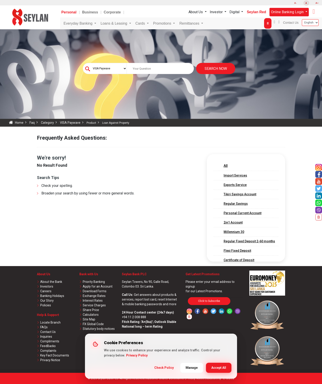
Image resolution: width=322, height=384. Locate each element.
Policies (45, 305)
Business (90, 12)
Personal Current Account (242, 213)
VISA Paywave (70, 122)
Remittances (189, 23)
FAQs (44, 327)
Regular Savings (236, 203)
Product (91, 122)
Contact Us (291, 22)
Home (19, 122)
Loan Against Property (115, 122)
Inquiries (46, 336)
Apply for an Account (97, 286)
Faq (32, 122)
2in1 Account (233, 222)
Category (47, 122)
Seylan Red (256, 12)
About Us (196, 12)
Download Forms (94, 291)
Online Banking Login (288, 12)
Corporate (113, 12)
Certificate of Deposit (239, 260)
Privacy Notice (50, 360)
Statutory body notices (99, 329)
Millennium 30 (234, 232)
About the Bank (51, 282)
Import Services (235, 175)
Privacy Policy (137, 355)
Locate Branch (50, 322)
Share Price (91, 310)
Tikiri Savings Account (240, 194)
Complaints (48, 350)
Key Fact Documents (54, 355)
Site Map (89, 319)
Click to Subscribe (209, 301)
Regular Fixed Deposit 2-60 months (249, 241)
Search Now (216, 68)
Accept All (218, 367)
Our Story (47, 300)
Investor (217, 12)
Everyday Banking (78, 23)
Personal (69, 12)
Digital (234, 12)
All (226, 166)
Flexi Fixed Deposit (237, 250)
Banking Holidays (52, 296)
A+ (317, 3)
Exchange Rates (94, 296)
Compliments (49, 341)
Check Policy (164, 367)
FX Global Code (93, 324)
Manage (192, 367)
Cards (141, 23)
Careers (45, 291)
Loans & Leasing (114, 23)
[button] (314, 11)
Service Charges (94, 305)
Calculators (91, 314)
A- (295, 3)
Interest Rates (93, 300)
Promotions (162, 23)
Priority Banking (94, 282)
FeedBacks (48, 346)
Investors (46, 286)
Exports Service (235, 185)
